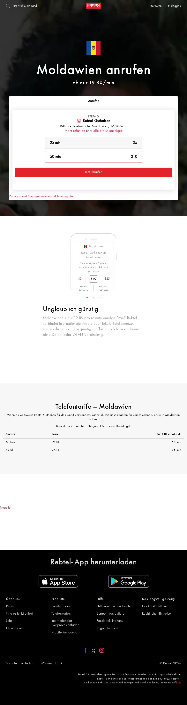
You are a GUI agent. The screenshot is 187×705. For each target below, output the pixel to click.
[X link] (93, 650)
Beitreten (156, 6)
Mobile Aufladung (64, 632)
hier (178, 682)
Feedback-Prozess (110, 621)
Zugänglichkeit (107, 628)
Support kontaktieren (111, 613)
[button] (19, 663)
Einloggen (174, 6)
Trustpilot (5, 507)
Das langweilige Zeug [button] (158, 599)
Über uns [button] (12, 599)
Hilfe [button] (100, 599)
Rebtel (10, 606)
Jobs (9, 621)
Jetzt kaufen (94, 172)
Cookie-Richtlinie (154, 606)
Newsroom (14, 628)
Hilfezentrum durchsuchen (115, 606)
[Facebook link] (86, 650)
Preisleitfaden (61, 606)
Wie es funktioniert (19, 613)
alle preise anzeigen (108, 131)
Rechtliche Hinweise (156, 613)
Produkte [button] (58, 599)
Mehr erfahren (74, 131)
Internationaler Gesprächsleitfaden (65, 623)
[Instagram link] (100, 650)
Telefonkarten (61, 613)
